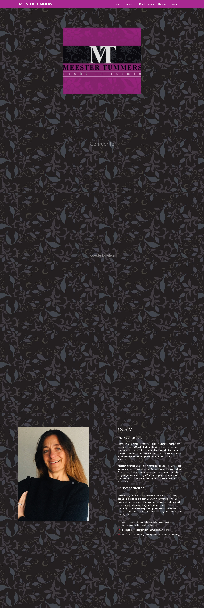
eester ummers (35, 4)
